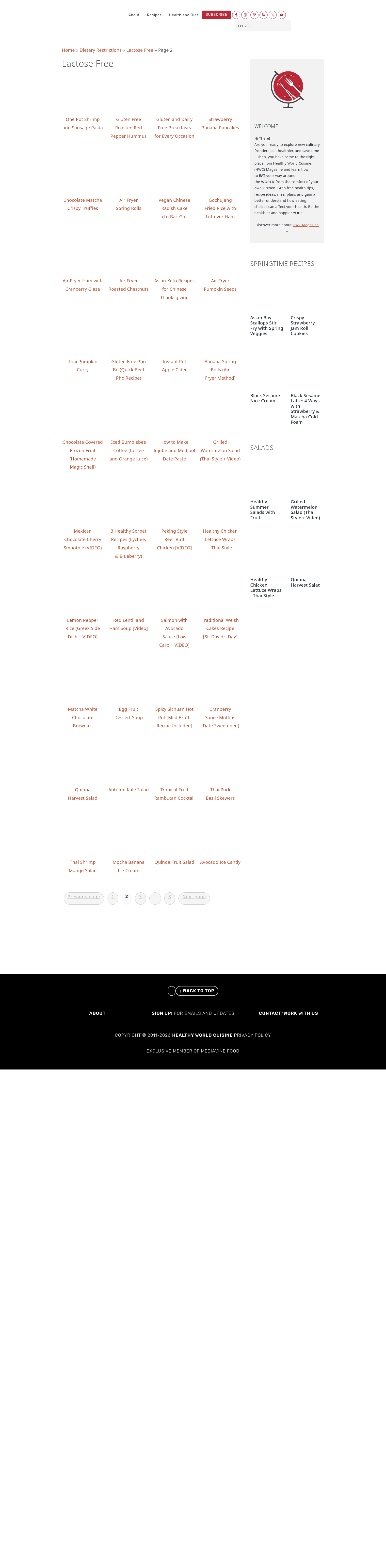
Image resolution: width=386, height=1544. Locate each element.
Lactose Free (140, 50)
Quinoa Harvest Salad (306, 582)
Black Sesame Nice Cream (265, 398)
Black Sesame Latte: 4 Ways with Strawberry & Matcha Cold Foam (306, 408)
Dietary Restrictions (101, 50)
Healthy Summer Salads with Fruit (262, 510)
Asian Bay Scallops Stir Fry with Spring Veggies (266, 326)
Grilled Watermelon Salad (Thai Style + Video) (305, 510)
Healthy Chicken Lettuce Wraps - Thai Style (266, 587)
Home (68, 50)
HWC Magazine (306, 224)
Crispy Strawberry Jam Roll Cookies (303, 326)
